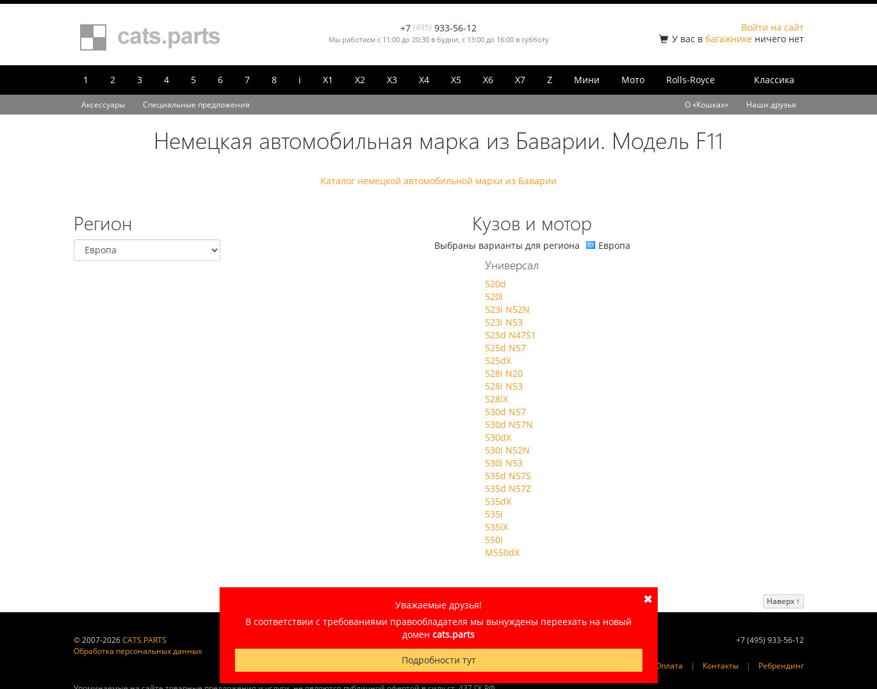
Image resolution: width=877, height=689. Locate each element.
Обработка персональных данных (138, 650)
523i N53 (504, 322)
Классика (774, 80)
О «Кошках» (706, 104)
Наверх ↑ (783, 601)
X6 (488, 80)
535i (494, 514)
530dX (498, 437)
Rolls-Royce (690, 80)
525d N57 (505, 348)
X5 (456, 80)
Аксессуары (103, 104)
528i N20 (504, 373)
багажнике (728, 39)
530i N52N (507, 450)
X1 (328, 80)
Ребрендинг (781, 665)
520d (495, 284)
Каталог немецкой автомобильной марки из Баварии (438, 181)
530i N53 (504, 463)
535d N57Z (508, 488)
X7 (520, 80)
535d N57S (508, 476)
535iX (496, 527)
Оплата (669, 665)
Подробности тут (439, 660)
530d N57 (505, 412)
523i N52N (507, 309)
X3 (392, 80)
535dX (498, 501)
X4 (424, 80)
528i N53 (504, 386)
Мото (632, 80)
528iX (496, 399)
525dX (498, 360)
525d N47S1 (510, 335)
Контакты (721, 665)
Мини (587, 80)
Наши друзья (771, 104)
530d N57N (509, 424)
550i (494, 540)
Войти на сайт (772, 27)
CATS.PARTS (144, 640)
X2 (360, 80)
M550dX (502, 552)
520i (494, 296)
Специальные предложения (196, 104)
